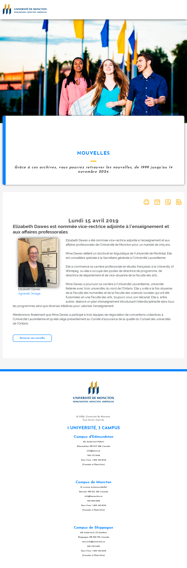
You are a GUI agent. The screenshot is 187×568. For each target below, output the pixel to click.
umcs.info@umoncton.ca (93, 542)
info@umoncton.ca (93, 496)
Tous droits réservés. (94, 420)
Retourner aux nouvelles (32, 338)
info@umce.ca (93, 451)
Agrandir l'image (29, 293)
